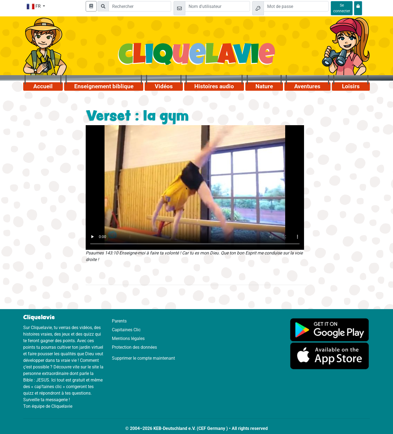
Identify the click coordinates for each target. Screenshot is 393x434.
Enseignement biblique (103, 86)
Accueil (43, 86)
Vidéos (164, 86)
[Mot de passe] (296, 6)
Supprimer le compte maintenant (143, 358)
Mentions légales (128, 338)
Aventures (307, 86)
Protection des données (134, 347)
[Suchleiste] (140, 6)
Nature (264, 86)
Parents (119, 321)
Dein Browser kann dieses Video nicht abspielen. (195, 187)
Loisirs (351, 86)
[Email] (217, 6)
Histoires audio (214, 86)
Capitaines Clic (126, 329)
